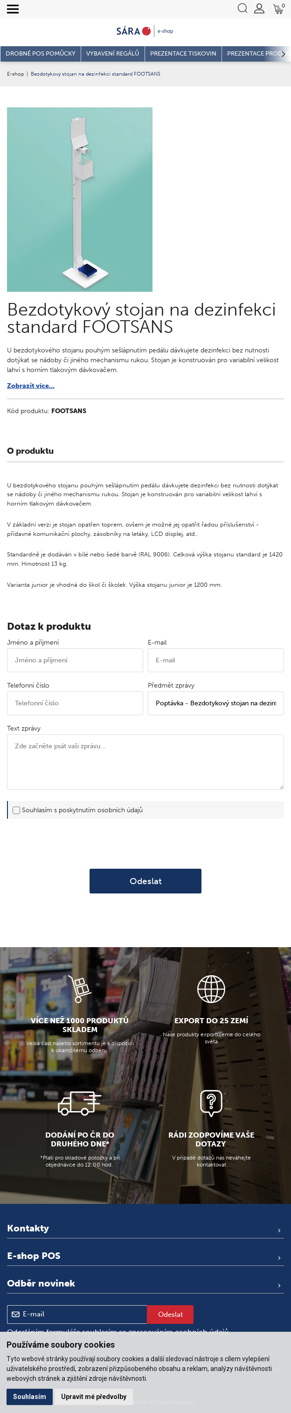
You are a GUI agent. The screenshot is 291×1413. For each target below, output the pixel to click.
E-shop (15, 73)
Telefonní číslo (28, 685)
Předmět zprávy (171, 685)
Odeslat (146, 881)
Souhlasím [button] (29, 1396)
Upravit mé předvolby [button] (93, 1396)
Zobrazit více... (31, 386)
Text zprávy (24, 728)
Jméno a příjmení (33, 643)
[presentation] (145, 844)
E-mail (157, 643)
